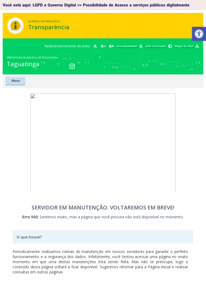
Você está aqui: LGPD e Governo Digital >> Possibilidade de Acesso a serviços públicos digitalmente (96, 5)
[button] (199, 34)
